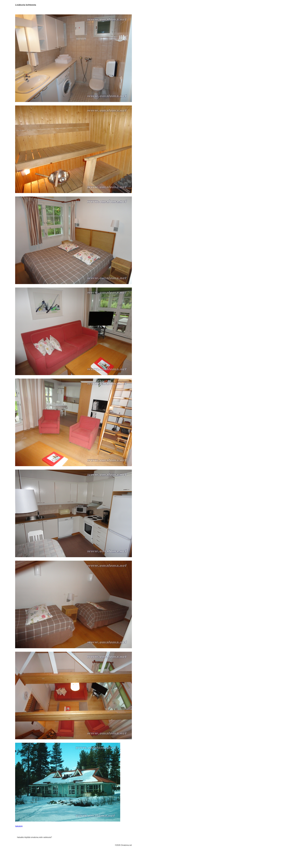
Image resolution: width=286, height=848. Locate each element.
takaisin (19, 826)
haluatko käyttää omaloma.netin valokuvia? (34, 837)
